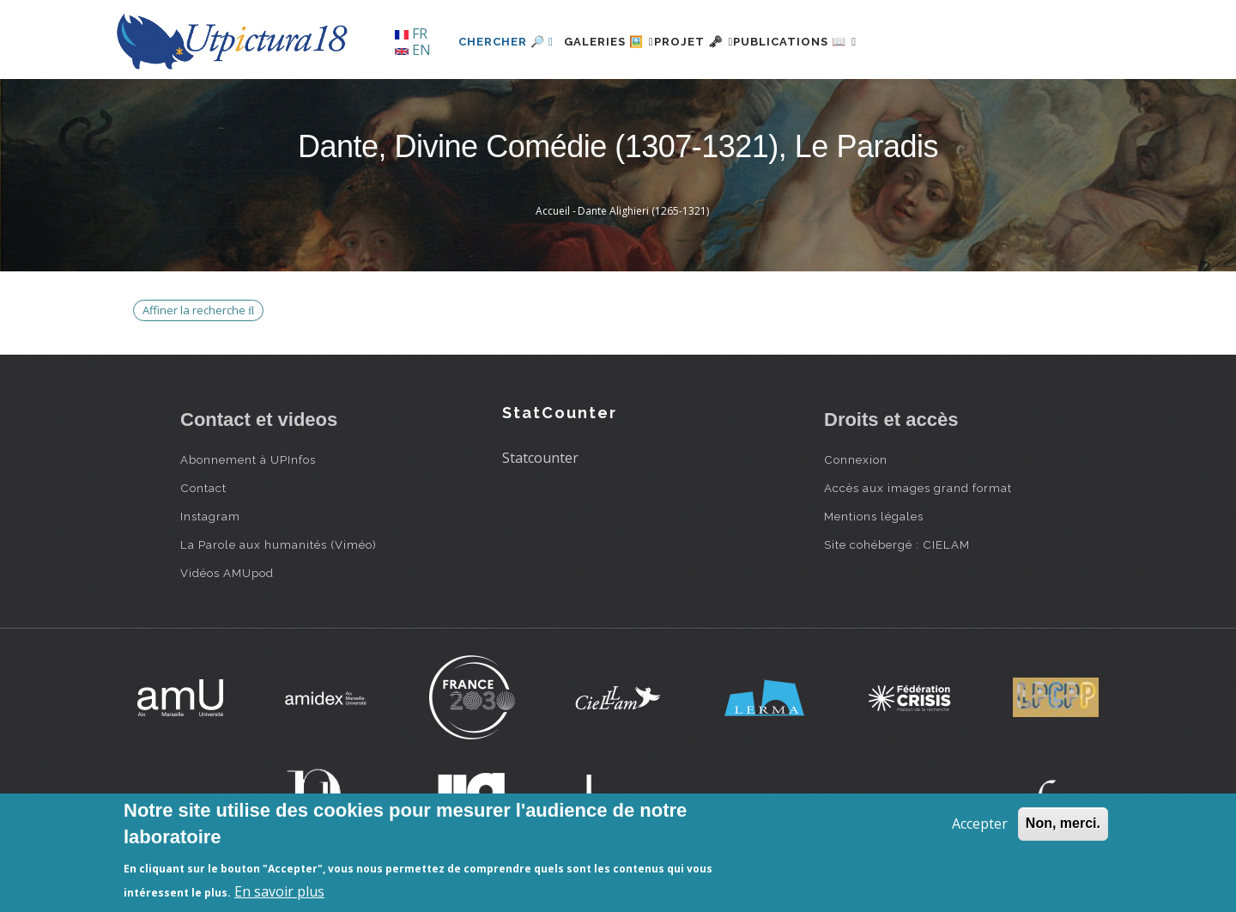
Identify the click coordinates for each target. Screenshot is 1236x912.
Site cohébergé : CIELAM (897, 544)
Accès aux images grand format (918, 488)
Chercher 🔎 (506, 41)
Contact (203, 488)
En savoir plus (279, 891)
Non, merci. (1063, 823)
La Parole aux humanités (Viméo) (278, 544)
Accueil (553, 211)
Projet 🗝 (725, 41)
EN (413, 49)
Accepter (980, 823)
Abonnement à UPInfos (248, 459)
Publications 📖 (846, 41)
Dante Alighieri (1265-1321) (643, 211)
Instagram (210, 516)
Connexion (856, 459)
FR (411, 33)
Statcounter (540, 457)
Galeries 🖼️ (619, 41)
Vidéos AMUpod (227, 573)
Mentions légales (874, 516)
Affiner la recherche (198, 310)
